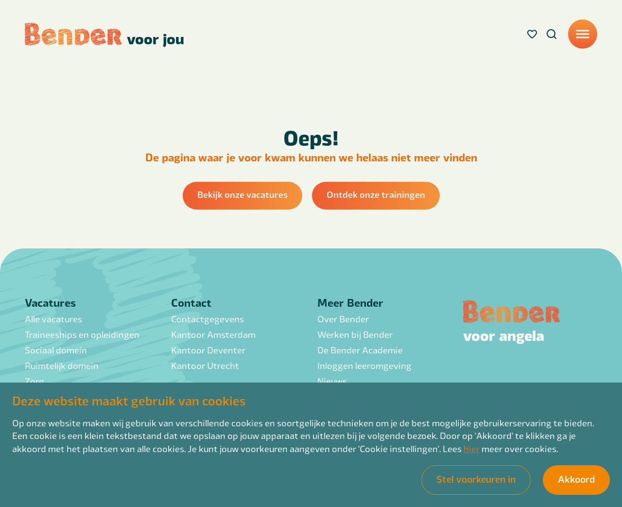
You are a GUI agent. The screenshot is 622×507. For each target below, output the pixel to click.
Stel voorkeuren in (476, 479)
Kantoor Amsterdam (213, 334)
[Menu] (582, 34)
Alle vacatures (53, 319)
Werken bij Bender (355, 334)
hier (472, 448)
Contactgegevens (207, 319)
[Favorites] (532, 34)
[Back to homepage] (104, 34)
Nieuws (332, 381)
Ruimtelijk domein (62, 365)
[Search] (551, 34)
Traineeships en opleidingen (82, 334)
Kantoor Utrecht (205, 365)
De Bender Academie (360, 350)
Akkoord (576, 479)
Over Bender (343, 319)
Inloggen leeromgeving (364, 365)
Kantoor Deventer (208, 350)
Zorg (34, 381)
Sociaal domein (56, 350)
